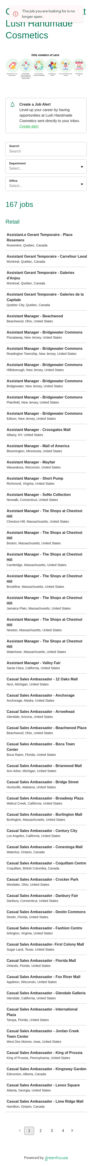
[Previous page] (20, 1131)
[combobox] (9, 168)
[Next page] (72, 1131)
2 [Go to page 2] (41, 1131)
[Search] (46, 152)
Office (13, 180)
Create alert (29, 126)
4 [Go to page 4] (63, 1131)
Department (17, 163)
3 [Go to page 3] (52, 1131)
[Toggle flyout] (82, 167)
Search (14, 146)
